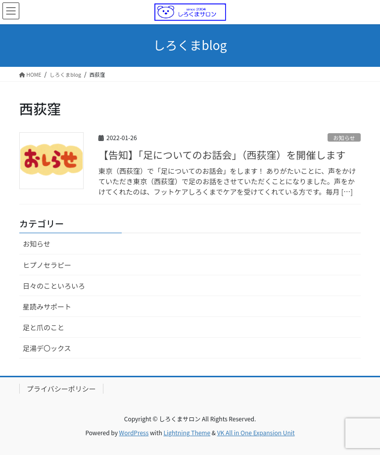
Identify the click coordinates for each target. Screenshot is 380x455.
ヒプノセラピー (47, 265)
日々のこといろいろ (54, 286)
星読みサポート (47, 306)
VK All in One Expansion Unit (256, 432)
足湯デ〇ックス (47, 348)
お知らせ (344, 138)
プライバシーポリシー (61, 389)
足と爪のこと (43, 327)
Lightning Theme (186, 432)
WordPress (134, 432)
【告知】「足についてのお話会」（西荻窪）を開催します (221, 155)
